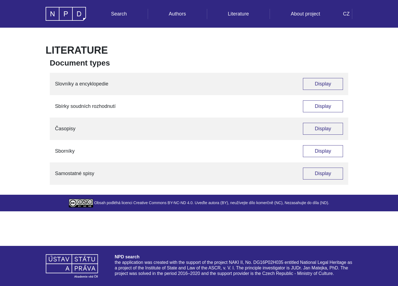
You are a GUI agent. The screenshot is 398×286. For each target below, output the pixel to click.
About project (305, 14)
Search (119, 14)
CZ (346, 14)
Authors (177, 14)
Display (323, 84)
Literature (238, 14)
